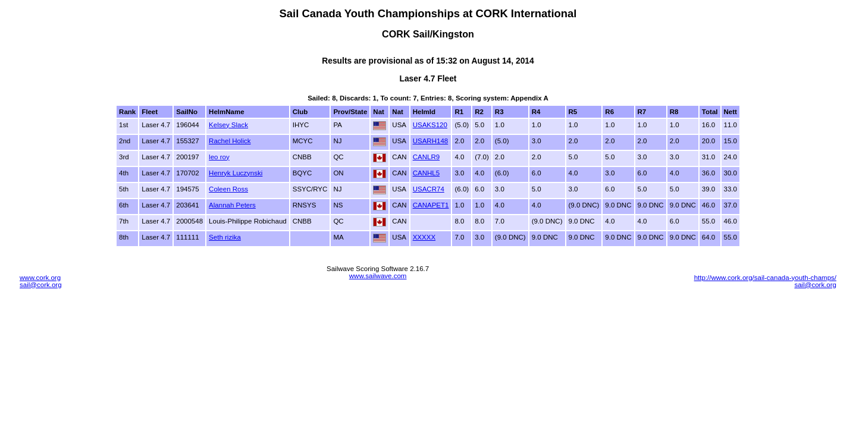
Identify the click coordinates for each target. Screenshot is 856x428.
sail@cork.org (41, 284)
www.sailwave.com (378, 275)
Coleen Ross (228, 189)
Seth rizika (225, 237)
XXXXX (424, 237)
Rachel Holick (229, 140)
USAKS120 (430, 124)
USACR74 (428, 189)
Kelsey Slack (228, 124)
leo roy (219, 156)
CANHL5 (426, 173)
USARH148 (431, 140)
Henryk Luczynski (235, 173)
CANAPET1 (431, 205)
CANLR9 (426, 156)
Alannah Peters (232, 205)
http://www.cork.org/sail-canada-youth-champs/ (765, 277)
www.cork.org (40, 277)
